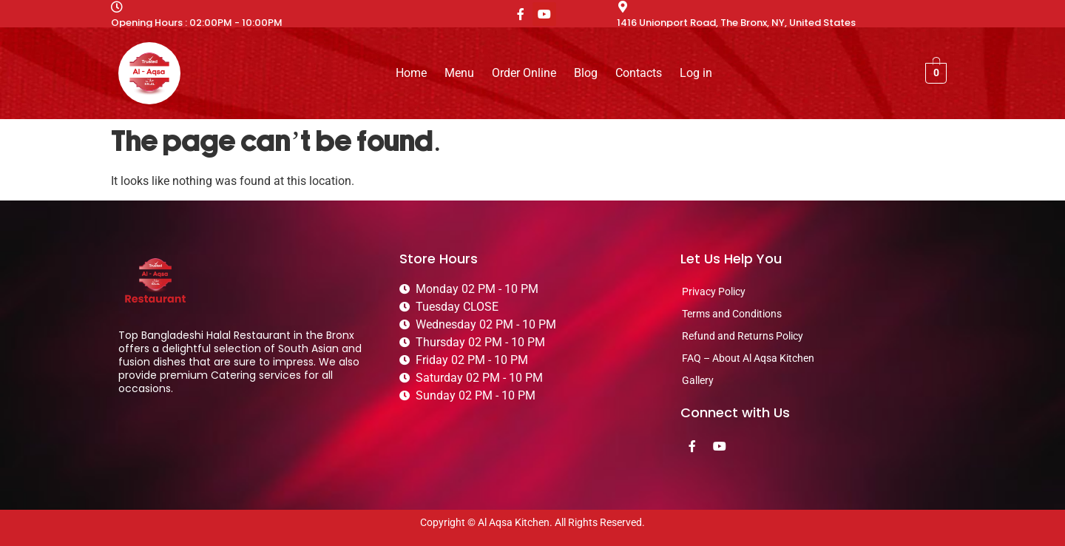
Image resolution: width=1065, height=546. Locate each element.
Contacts (638, 73)
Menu (459, 73)
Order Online (524, 73)
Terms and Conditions (732, 314)
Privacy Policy (714, 291)
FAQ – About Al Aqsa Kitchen (748, 358)
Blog (586, 73)
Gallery (698, 380)
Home (411, 73)
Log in (696, 73)
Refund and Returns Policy (742, 336)
